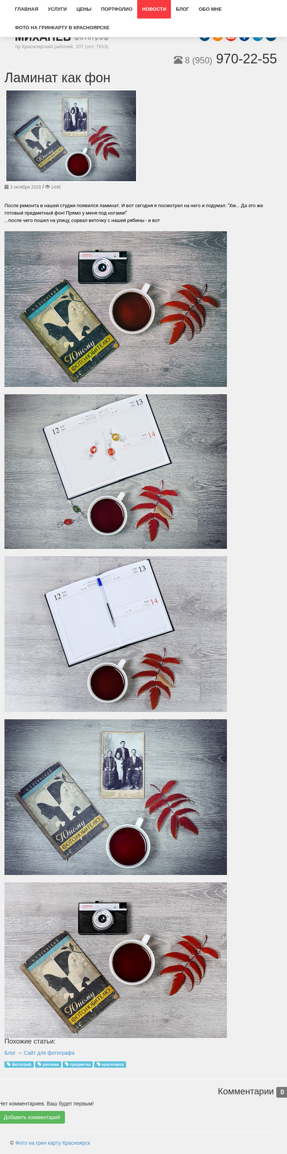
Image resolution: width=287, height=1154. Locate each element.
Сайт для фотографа (49, 1053)
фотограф (21, 1064)
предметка (80, 1064)
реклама (51, 1064)
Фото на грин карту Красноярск (52, 1143)
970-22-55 (225, 58)
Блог (10, 1053)
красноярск (113, 1064)
